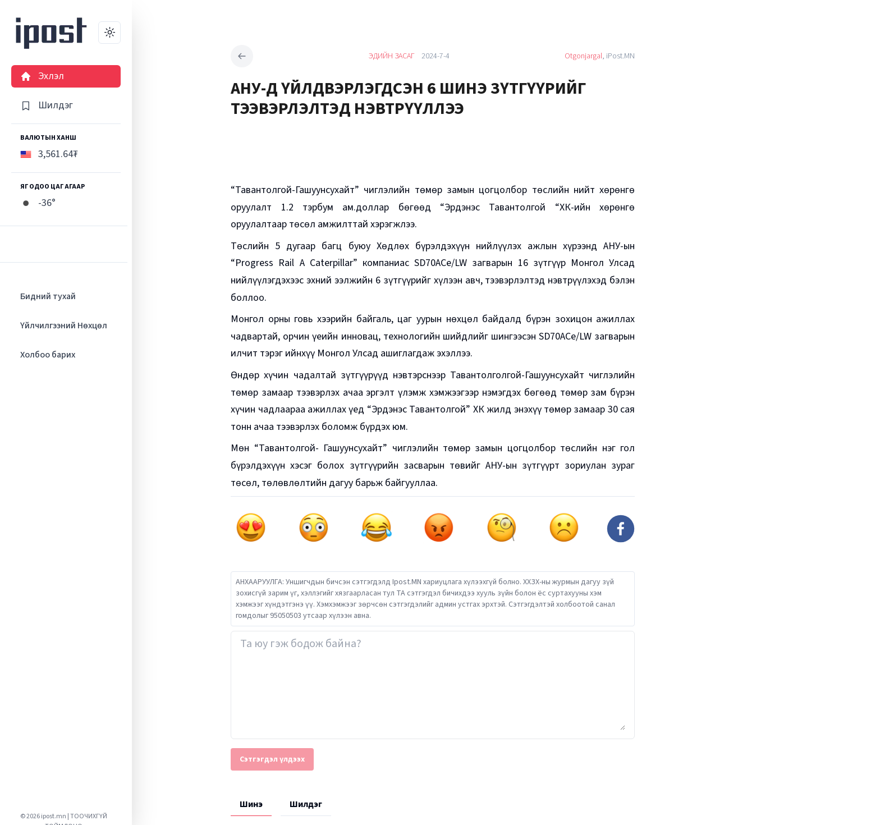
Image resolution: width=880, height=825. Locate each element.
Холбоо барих (47, 355)
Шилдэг (46, 105)
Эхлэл (42, 76)
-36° (38, 203)
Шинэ (251, 804)
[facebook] (621, 529)
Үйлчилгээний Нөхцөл (63, 325)
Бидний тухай (48, 296)
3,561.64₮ (49, 154)
